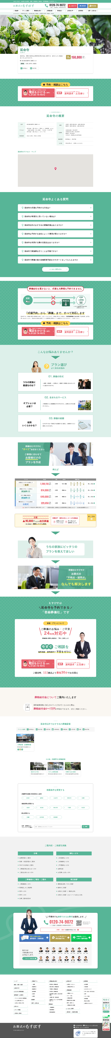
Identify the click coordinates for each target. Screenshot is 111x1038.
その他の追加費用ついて (82, 507)
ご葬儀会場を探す (53, 981)
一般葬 (33, 984)
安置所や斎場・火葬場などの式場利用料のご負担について (61, 507)
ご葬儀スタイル (70, 993)
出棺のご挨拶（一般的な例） (67, 891)
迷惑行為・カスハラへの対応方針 (82, 1027)
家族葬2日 (34, 986)
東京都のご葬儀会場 (54, 984)
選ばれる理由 (87, 1001)
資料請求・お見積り (19, 995)
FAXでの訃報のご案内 (26, 865)
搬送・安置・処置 (18, 984)
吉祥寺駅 (42, 817)
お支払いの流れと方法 (19, 1003)
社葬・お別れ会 (92, 10)
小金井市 (55, 798)
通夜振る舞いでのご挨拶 (65, 884)
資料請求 (83, 5)
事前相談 (94, 5)
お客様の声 (70, 10)
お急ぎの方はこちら (66, 929)
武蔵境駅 (55, 817)
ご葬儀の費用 (69, 998)
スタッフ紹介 (87, 996)
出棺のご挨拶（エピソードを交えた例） (70, 895)
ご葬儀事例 (52, 1007)
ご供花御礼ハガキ (63, 858)
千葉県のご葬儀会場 (54, 989)
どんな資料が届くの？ (19, 1000)
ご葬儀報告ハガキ (25, 884)
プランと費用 (25, 10)
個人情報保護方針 (79, 1025)
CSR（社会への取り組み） (89, 991)
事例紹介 (59, 10)
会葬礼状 (60, 868)
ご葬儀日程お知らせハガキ (27, 868)
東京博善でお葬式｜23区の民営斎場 (56, 994)
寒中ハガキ (22, 895)
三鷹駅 (28, 817)
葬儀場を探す (37, 10)
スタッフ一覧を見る (30, 958)
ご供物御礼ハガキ (63, 861)
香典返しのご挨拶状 (25, 887)
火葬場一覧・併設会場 (54, 997)
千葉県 (69, 807)
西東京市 (69, 798)
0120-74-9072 (57, 4)
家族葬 (16, 10)
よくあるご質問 (69, 1008)
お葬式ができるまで (88, 1003)
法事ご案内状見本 (25, 898)
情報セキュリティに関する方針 (91, 1025)
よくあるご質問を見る (55, 269)
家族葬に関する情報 (71, 1000)
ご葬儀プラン (34, 981)
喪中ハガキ (22, 891)
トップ (15, 981)
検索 (86, 826)
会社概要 (86, 984)
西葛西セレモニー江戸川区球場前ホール (56, 1000)
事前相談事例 (52, 1012)
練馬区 (41, 798)
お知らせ (16, 1006)
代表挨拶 (86, 986)
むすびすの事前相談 (19, 991)
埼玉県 (83, 807)
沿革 (85, 993)
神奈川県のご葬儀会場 (54, 986)
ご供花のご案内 (17, 1013)
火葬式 (33, 996)
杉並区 (28, 798)
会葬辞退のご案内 (25, 858)
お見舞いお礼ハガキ (64, 872)
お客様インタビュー (71, 984)
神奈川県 (55, 807)
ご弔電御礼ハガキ (63, 865)
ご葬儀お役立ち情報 (71, 1005)
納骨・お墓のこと (70, 1002)
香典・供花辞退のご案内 (27, 861)
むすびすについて (87, 989)
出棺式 (33, 993)
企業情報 (80, 10)
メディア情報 (17, 1009)
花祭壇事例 (52, 1009)
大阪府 (28, 807)
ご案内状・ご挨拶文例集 (72, 1012)
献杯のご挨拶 (62, 887)
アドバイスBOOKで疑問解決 (21, 998)
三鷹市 (83, 798)
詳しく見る (90, 483)
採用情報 (86, 998)
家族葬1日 (34, 989)
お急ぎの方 (73, 5)
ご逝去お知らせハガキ (26, 872)
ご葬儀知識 (49, 10)
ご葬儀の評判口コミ (71, 986)
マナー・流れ (69, 995)
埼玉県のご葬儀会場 (54, 991)
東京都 (41, 807)
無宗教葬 (34, 991)
